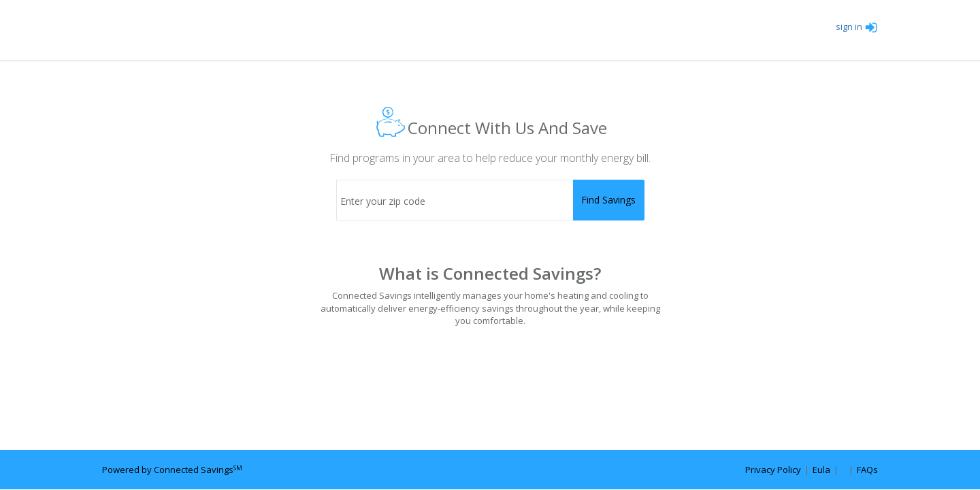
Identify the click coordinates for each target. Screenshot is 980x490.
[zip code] (490, 200)
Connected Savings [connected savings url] (198, 469)
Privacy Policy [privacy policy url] (773, 469)
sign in (857, 26)
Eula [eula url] (821, 469)
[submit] (608, 200)
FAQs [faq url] (867, 469)
